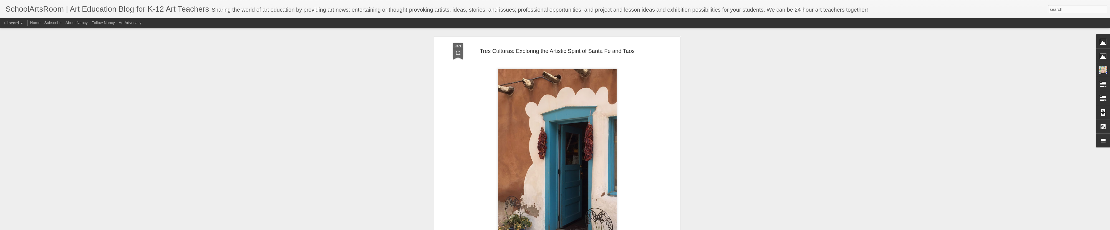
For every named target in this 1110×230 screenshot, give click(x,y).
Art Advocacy (130, 23)
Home (35, 23)
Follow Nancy (103, 23)
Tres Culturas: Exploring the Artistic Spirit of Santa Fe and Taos (557, 48)
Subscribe (53, 23)
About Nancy (76, 23)
